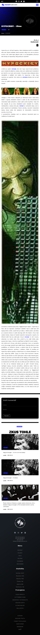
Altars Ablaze (20, 605)
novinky (20, 550)
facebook (20, 561)
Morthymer (20, 624)
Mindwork (20, 626)
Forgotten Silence (20, 621)
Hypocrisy (19, 426)
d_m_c (2, 33)
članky (20, 553)
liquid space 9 (20, 594)
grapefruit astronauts (20, 600)
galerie (20, 558)
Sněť (20, 629)
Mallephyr (20, 608)
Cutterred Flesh (20, 597)
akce (20, 555)
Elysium (20, 615)
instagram (20, 564)
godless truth (20, 618)
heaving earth (20, 602)
